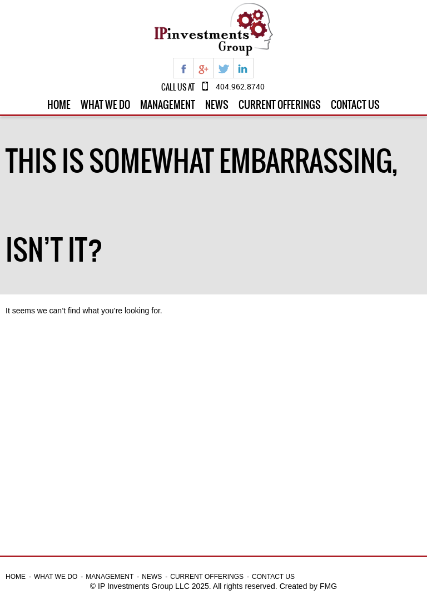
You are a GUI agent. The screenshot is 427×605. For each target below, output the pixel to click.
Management (167, 104)
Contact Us (355, 104)
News (217, 104)
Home (59, 104)
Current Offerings (280, 104)
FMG (328, 586)
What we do (105, 104)
